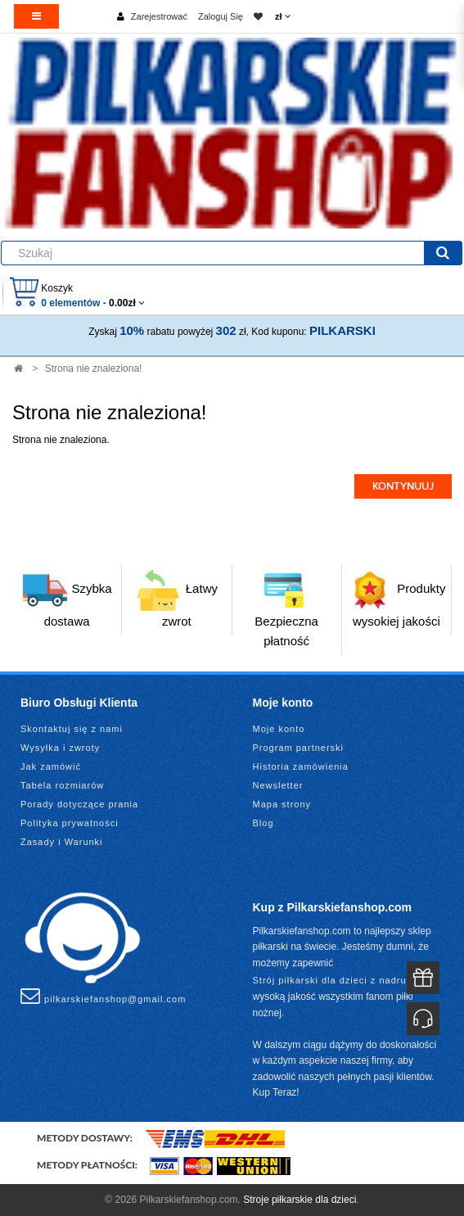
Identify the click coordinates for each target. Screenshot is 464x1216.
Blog (263, 823)
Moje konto (279, 729)
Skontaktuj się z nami (71, 729)
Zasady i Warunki (61, 842)
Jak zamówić (50, 766)
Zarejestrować (159, 16)
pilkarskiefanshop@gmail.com (103, 996)
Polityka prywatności (69, 823)
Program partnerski (299, 748)
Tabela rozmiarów (62, 785)
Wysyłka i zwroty (60, 748)
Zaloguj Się (220, 16)
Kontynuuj (403, 486)
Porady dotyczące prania (79, 804)
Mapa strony (282, 804)
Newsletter (278, 785)
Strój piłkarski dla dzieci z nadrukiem (341, 980)
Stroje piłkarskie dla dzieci (299, 1199)
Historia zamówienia (301, 766)
